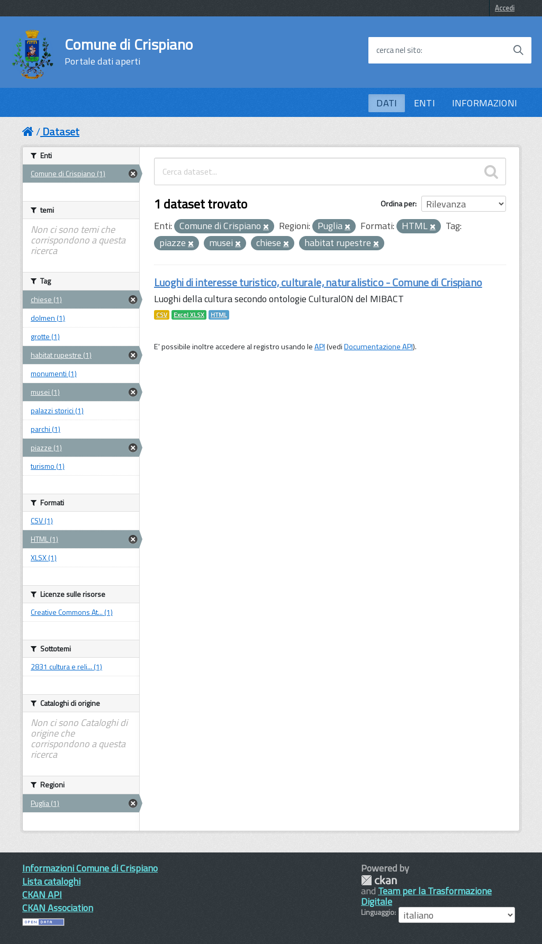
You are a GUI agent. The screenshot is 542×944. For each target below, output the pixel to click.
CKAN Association (57, 908)
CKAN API (42, 894)
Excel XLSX (189, 315)
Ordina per (398, 203)
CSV (161, 315)
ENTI (424, 103)
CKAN (379, 880)
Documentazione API (378, 346)
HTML (219, 315)
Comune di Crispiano (129, 52)
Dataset (60, 131)
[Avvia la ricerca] (518, 50)
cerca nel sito (398, 50)
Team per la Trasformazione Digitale (426, 896)
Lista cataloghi (51, 881)
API (319, 346)
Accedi (504, 8)
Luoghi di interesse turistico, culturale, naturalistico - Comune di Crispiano (318, 282)
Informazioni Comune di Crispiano (90, 868)
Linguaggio (377, 912)
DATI (386, 103)
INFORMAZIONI (484, 103)
